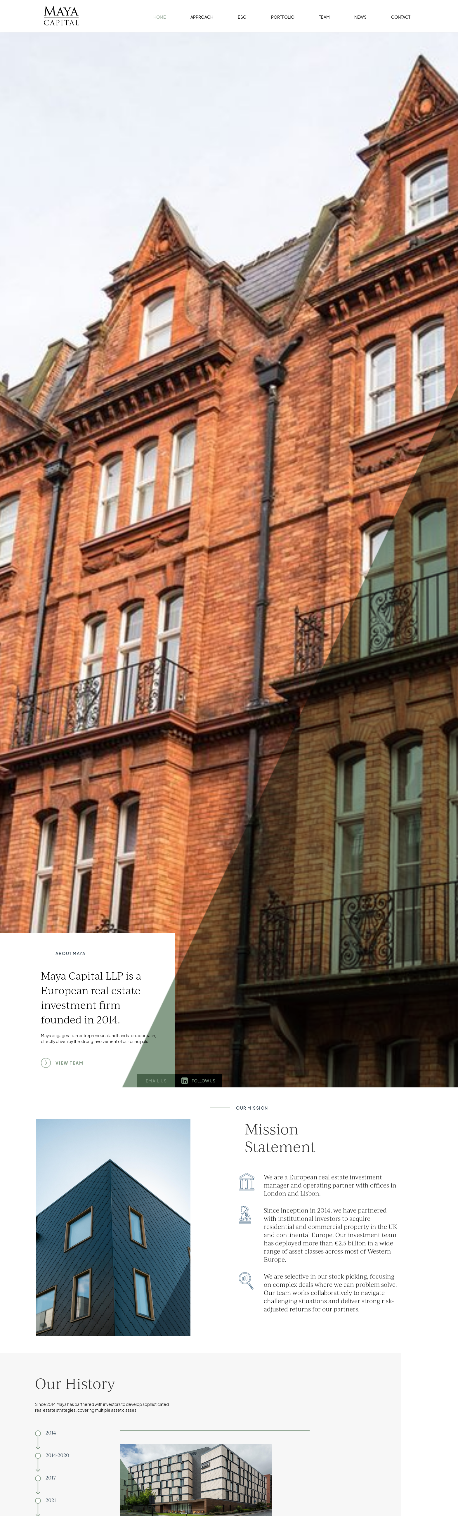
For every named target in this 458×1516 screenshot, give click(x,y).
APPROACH (201, 17)
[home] (58, 12)
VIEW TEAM (69, 1062)
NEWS (360, 17)
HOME (159, 17)
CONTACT (400, 17)
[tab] (70, 1441)
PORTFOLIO (282, 17)
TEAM (324, 17)
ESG (242, 17)
